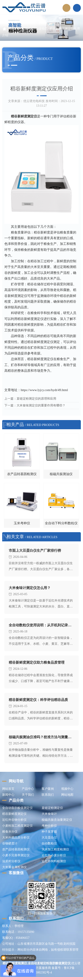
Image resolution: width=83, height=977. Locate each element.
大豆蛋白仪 (49, 837)
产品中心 (28, 788)
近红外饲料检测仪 (54, 861)
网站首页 (14, 28)
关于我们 (28, 794)
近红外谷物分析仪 (14, 819)
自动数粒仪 (49, 843)
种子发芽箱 (49, 831)
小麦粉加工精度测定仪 (17, 825)
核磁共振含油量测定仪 (57, 819)
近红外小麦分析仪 (54, 855)
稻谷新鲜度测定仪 (14, 813)
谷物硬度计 (9, 843)
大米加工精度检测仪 (55, 849)
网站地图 (67, 794)
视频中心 (67, 788)
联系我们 (48, 794)
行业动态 (42, 28)
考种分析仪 (49, 825)
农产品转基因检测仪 (16, 849)
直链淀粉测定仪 (52, 808)
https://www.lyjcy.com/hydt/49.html (44, 390)
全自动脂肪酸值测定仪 (17, 808)
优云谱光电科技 (34, 101)
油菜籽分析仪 (11, 861)
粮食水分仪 (9, 831)
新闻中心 (28, 28)
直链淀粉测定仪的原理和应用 (36, 398)
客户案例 (48, 788)
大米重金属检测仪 (14, 867)
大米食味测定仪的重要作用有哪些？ (41, 405)
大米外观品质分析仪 (16, 837)
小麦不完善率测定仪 (16, 855)
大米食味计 (49, 813)
